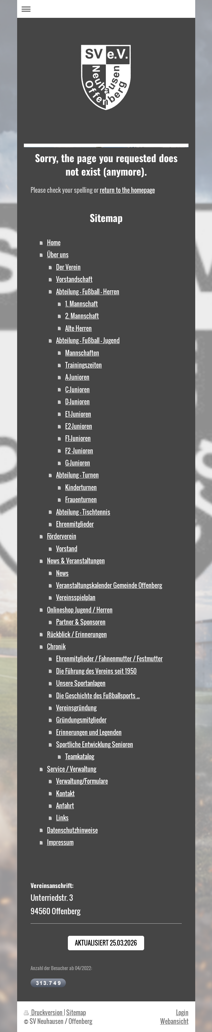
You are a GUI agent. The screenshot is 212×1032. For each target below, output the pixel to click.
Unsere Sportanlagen (80, 683)
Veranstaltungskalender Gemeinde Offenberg (109, 585)
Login (182, 1012)
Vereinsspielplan (75, 597)
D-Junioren (77, 401)
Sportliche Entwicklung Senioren (94, 744)
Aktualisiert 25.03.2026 (106, 942)
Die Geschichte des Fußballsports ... (98, 695)
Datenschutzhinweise (72, 830)
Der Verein (68, 266)
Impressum (60, 842)
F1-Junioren (78, 438)
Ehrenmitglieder (75, 523)
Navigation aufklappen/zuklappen (106, 9)
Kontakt (65, 793)
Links (62, 817)
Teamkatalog (79, 756)
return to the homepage (127, 189)
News (62, 573)
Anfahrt (65, 805)
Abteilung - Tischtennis (83, 511)
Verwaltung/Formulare (82, 780)
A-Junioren (77, 376)
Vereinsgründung (76, 707)
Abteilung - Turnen (77, 474)
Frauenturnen (81, 499)
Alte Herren (78, 328)
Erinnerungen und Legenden (89, 732)
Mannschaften (82, 352)
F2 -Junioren (79, 450)
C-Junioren (77, 389)
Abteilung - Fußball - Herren (87, 291)
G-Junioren (77, 462)
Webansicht (174, 1021)
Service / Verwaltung (71, 768)
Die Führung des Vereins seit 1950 (96, 670)
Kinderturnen (81, 487)
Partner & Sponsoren (80, 621)
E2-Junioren (78, 426)
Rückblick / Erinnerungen (77, 634)
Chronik (56, 646)
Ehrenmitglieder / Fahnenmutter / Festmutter (109, 658)
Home (53, 242)
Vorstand (66, 548)
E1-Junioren (78, 413)
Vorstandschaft (74, 279)
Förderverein (61, 536)
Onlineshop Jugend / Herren (80, 609)
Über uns (58, 254)
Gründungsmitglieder (81, 719)
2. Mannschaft (82, 315)
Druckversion (44, 1012)
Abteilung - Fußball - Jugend (88, 340)
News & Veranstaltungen (76, 560)
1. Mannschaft (81, 303)
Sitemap (76, 1012)
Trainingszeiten (83, 364)
